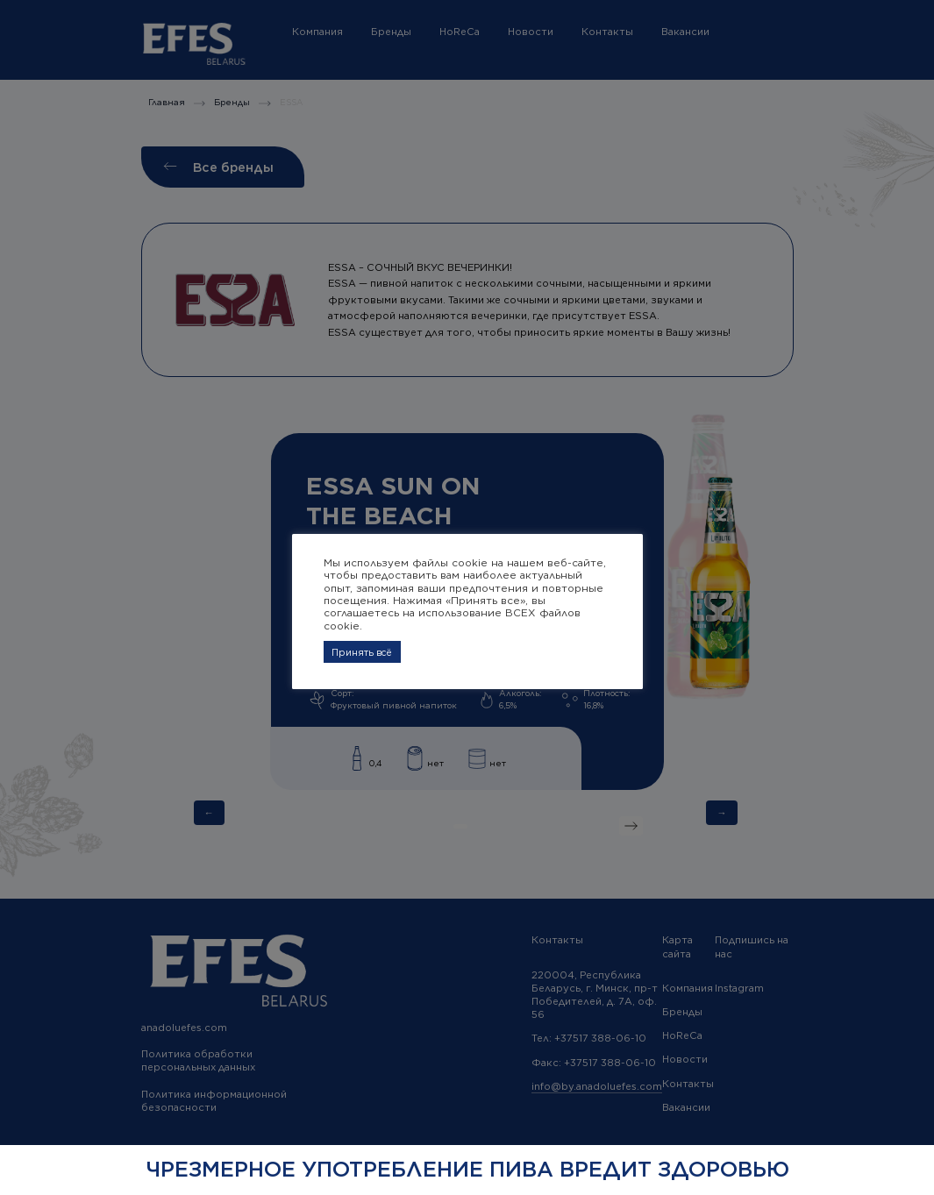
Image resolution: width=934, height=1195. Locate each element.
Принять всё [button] (362, 652)
